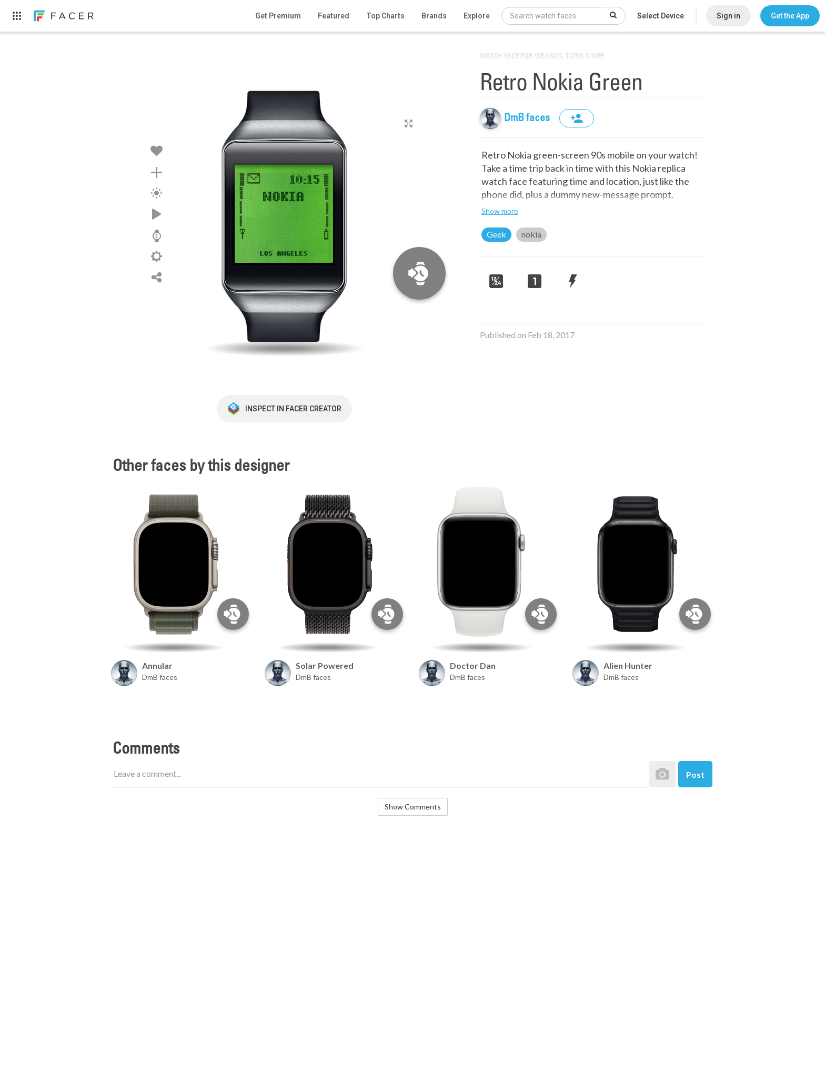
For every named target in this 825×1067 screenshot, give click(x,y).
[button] (790, 16)
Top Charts (385, 16)
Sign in (728, 16)
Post (695, 774)
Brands (434, 16)
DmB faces (528, 118)
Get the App (790, 16)
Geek (496, 234)
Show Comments (413, 806)
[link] (63, 15)
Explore (477, 16)
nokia (531, 234)
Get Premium (278, 16)
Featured (333, 16)
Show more (499, 210)
